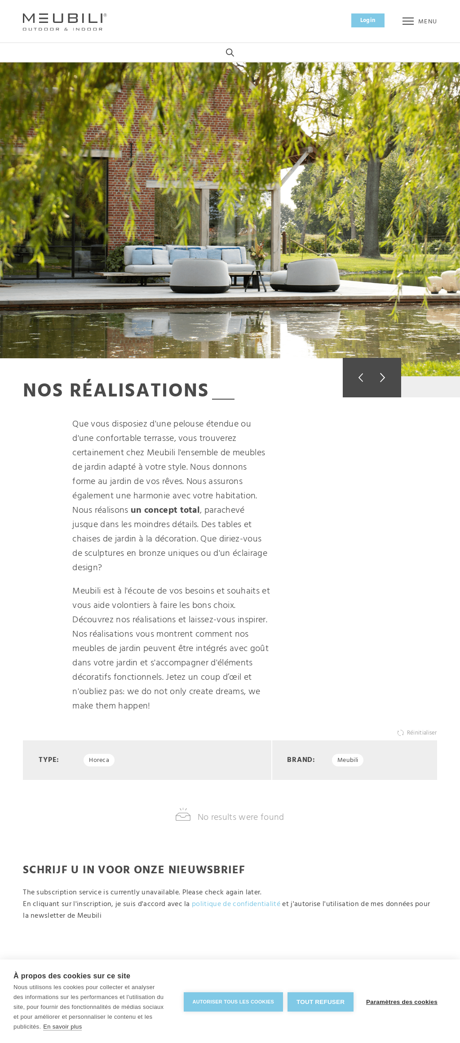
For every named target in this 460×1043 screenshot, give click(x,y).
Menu (419, 22)
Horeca (99, 761)
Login (368, 20)
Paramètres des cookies (402, 1001)
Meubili (347, 761)
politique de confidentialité (236, 905)
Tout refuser (320, 1001)
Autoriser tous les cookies (232, 1001)
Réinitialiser (422, 734)
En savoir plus (62, 1026)
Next (386, 377)
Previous (357, 377)
